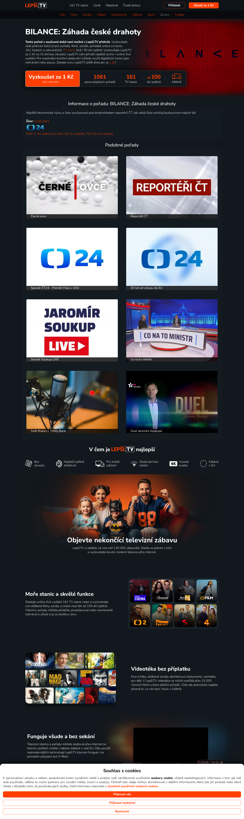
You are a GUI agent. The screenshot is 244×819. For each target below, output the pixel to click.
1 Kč (112, 62)
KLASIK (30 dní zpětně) (69, 134)
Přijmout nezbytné (122, 803)
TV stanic (69, 50)
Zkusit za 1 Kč (204, 5)
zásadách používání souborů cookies (132, 786)
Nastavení (122, 811)
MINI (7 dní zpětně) (39, 134)
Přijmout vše (122, 794)
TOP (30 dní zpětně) (99, 134)
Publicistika (41, 121)
